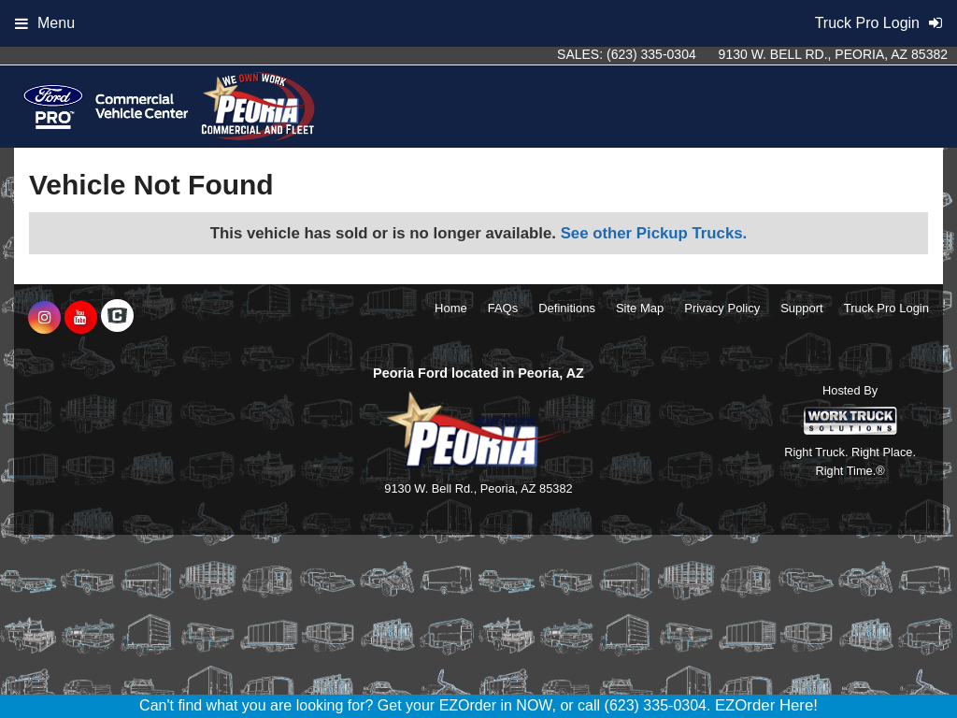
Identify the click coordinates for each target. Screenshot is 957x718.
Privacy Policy (722, 308)
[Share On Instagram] (44, 317)
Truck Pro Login (886, 308)
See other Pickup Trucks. (654, 233)
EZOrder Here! (766, 705)
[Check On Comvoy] (117, 317)
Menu (45, 23)
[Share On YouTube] (80, 317)
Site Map (640, 308)
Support (801, 308)
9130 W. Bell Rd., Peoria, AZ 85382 (833, 54)
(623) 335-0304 (651, 54)
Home (451, 308)
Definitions (566, 308)
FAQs (503, 308)
